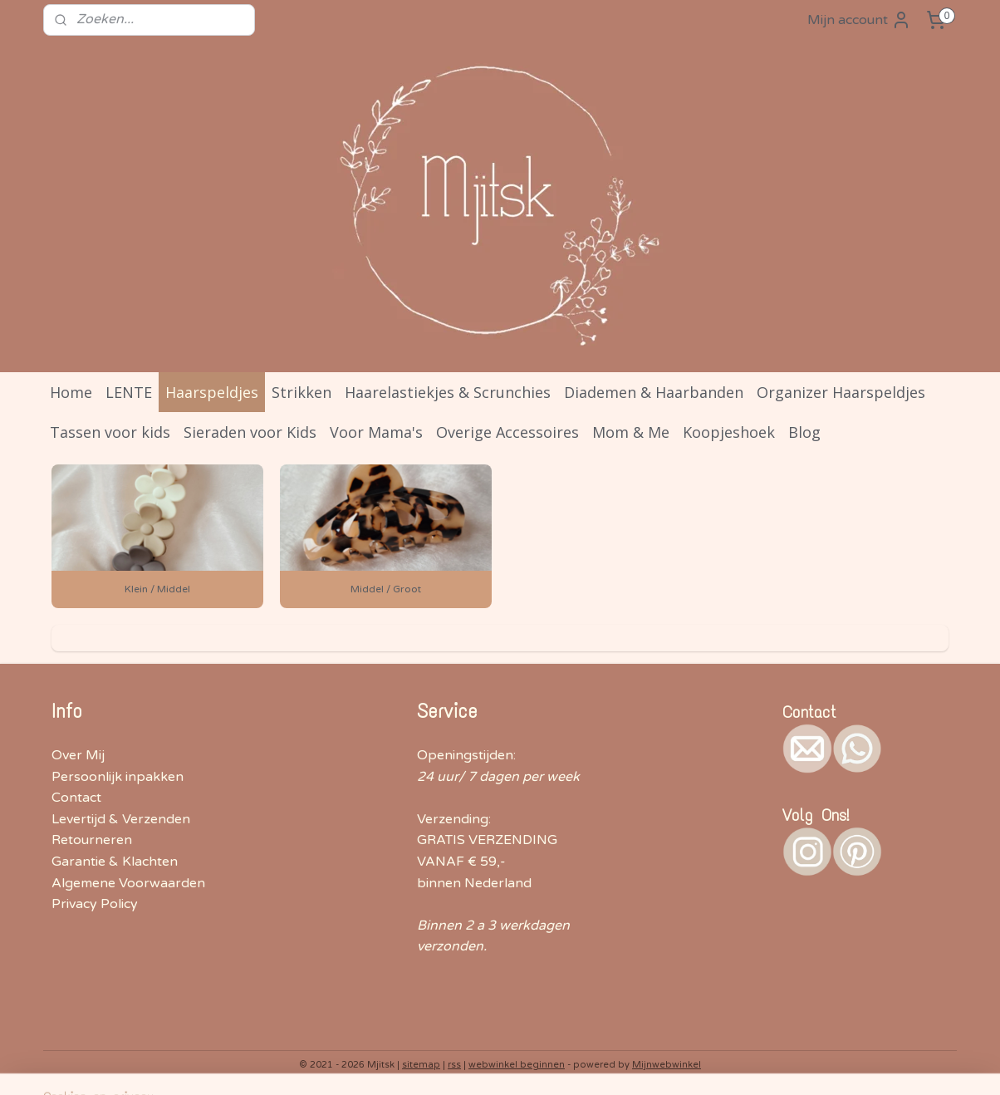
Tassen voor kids (110, 432)
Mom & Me (630, 432)
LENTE (128, 392)
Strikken (301, 392)
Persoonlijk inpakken (117, 776)
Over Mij (78, 755)
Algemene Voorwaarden (128, 883)
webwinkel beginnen (516, 1064)
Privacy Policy (94, 904)
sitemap (421, 1064)
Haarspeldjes (211, 392)
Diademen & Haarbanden (653, 392)
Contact (76, 797)
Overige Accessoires (507, 432)
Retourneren (91, 840)
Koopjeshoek (729, 432)
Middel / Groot (385, 589)
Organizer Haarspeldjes (841, 392)
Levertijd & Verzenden (120, 819)
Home (71, 392)
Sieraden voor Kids (250, 432)
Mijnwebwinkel (666, 1064)
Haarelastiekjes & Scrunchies (448, 392)
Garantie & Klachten (114, 861)
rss (454, 1064)
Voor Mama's (376, 432)
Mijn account (859, 20)
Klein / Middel (157, 589)
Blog (804, 432)
